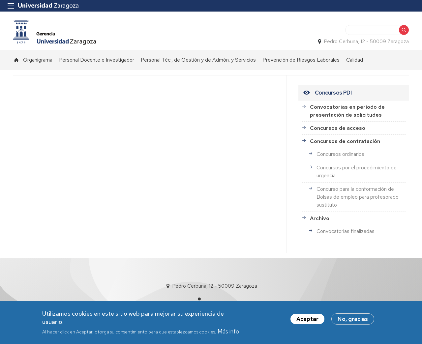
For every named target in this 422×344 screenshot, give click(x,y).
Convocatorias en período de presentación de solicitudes (347, 110)
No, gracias (353, 320)
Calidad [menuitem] (354, 59)
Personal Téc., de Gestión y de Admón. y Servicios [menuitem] (198, 59)
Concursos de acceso (337, 128)
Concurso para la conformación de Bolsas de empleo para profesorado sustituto (357, 197)
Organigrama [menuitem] (37, 59)
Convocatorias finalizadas (345, 231)
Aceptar (307, 320)
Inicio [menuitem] (16, 60)
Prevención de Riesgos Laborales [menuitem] (301, 59)
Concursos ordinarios (340, 154)
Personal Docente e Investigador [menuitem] (96, 59)
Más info (228, 333)
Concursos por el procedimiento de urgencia (356, 171)
